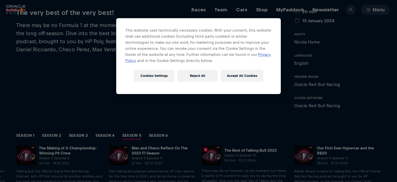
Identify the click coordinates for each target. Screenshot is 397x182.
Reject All (197, 76)
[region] (198, 56)
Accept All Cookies (242, 76)
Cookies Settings (154, 76)
